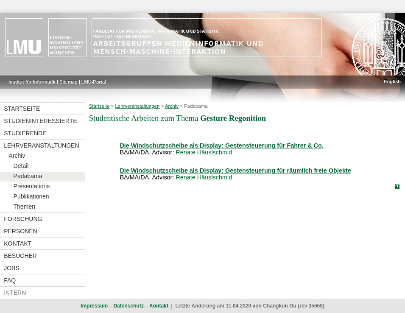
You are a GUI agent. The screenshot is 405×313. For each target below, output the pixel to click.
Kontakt (17, 243)
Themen (24, 206)
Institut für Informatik (32, 81)
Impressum (94, 306)
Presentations (32, 186)
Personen (20, 231)
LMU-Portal (93, 81)
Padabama (28, 176)
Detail (21, 165)
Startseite (22, 108)
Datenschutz (128, 306)
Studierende (25, 133)
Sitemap (68, 81)
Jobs (12, 268)
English (392, 81)
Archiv (16, 155)
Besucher (20, 255)
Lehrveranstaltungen (41, 145)
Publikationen (31, 196)
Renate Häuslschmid (204, 152)
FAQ (10, 280)
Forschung (23, 218)
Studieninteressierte (40, 120)
